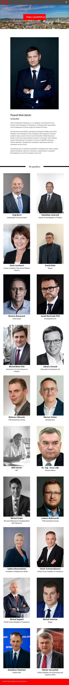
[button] (66, 2)
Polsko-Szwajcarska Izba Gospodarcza (17, 681)
